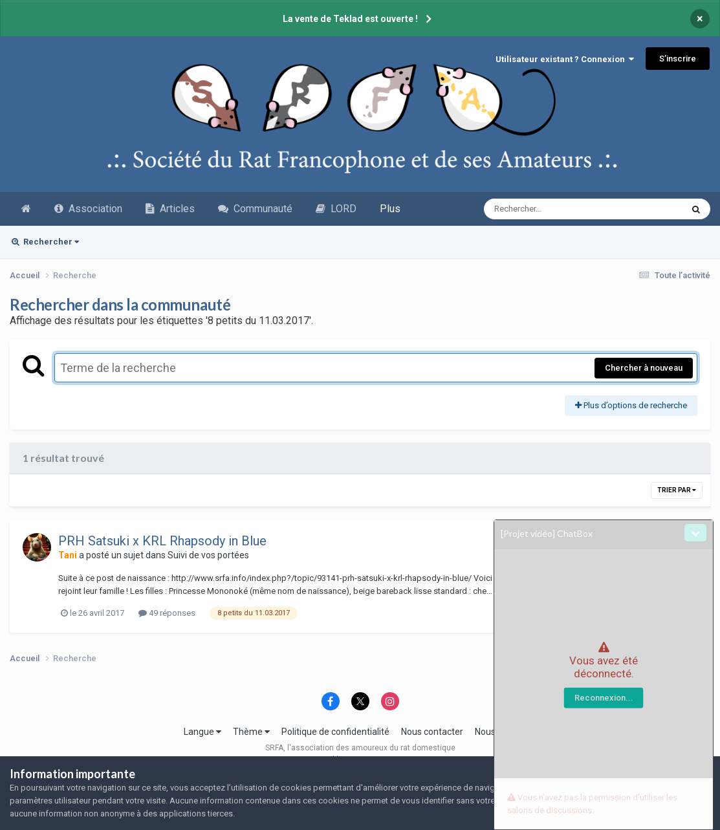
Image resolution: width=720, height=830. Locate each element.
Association (88, 208)
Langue (202, 731)
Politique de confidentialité (335, 731)
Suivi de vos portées (208, 555)
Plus (390, 208)
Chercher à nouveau (643, 368)
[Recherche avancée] (548, 209)
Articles (170, 208)
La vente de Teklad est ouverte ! (350, 19)
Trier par (676, 490)
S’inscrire (677, 58)
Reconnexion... (603, 698)
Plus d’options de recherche (631, 405)
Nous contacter (432, 731)
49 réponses (166, 613)
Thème (251, 731)
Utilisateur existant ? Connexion (565, 59)
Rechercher (45, 241)
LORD (336, 208)
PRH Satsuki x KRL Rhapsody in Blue (162, 541)
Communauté (255, 208)
